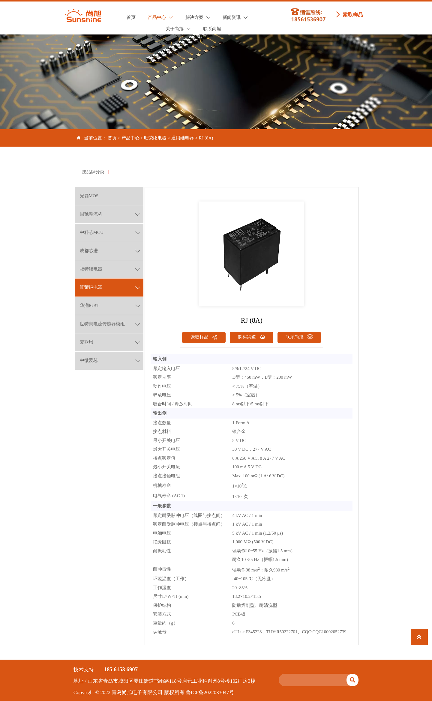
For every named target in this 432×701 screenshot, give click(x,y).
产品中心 (131, 138)
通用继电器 (182, 138)
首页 (112, 138)
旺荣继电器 (155, 138)
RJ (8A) (206, 138)
